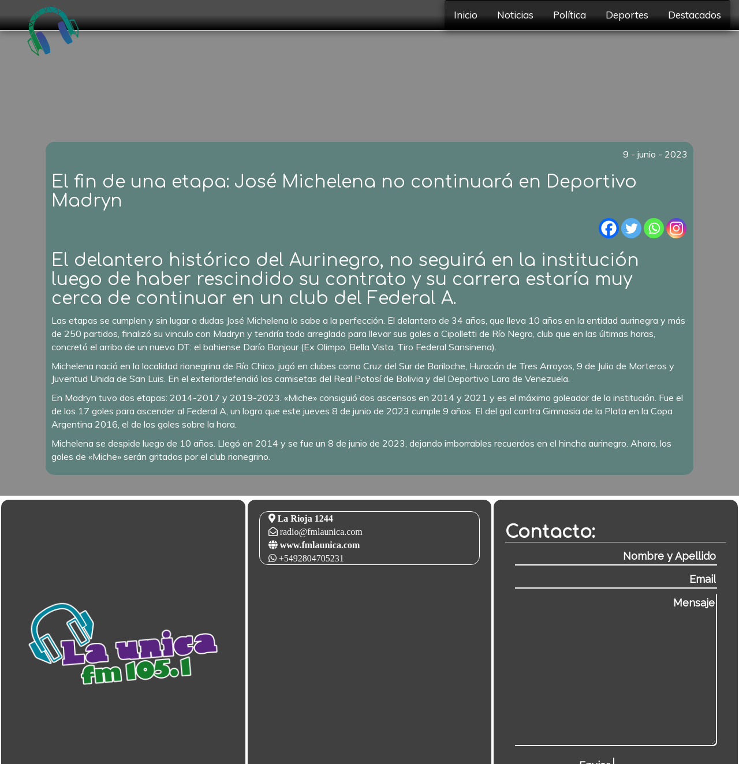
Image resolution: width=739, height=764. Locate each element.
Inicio (465, 15)
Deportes (627, 15)
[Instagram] (676, 228)
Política (569, 15)
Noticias (515, 15)
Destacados (694, 15)
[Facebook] (609, 228)
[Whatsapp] (654, 228)
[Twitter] (631, 228)
